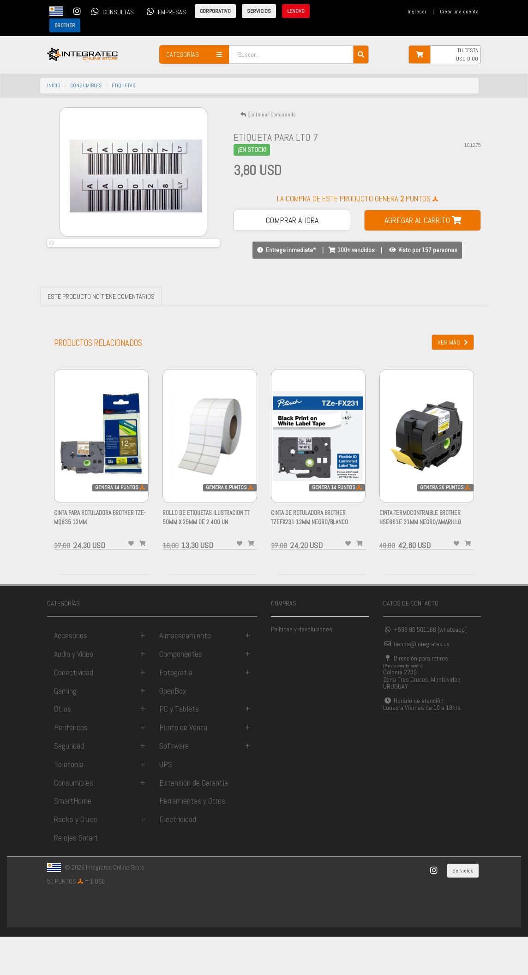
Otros (62, 747)
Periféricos (71, 766)
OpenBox (172, 729)
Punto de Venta (183, 766)
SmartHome (72, 839)
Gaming (65, 729)
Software (174, 784)
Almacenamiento (185, 674)
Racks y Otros (75, 858)
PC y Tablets (179, 747)
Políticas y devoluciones (301, 668)
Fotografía (175, 710)
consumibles (86, 85)
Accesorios (70, 674)
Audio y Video (73, 692)
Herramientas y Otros (192, 839)
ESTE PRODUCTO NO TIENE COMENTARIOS (101, 335)
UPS (165, 802)
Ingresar (417, 11)
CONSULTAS (111, 11)
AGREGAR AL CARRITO (422, 220)
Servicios (463, 909)
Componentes (180, 692)
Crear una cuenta (459, 11)
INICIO (53, 85)
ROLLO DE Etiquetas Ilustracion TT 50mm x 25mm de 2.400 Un (205, 561)
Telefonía (69, 802)
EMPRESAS (165, 11)
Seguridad (69, 784)
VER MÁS (453, 381)
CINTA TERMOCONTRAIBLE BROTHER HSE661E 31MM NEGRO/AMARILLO (420, 561)
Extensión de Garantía (193, 821)
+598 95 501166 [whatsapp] (425, 668)
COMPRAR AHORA (292, 220)
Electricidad (177, 858)
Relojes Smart (76, 876)
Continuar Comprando (268, 114)
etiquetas (124, 85)
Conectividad (73, 710)
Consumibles (73, 821)
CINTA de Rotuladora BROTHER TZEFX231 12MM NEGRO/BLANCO (309, 561)
